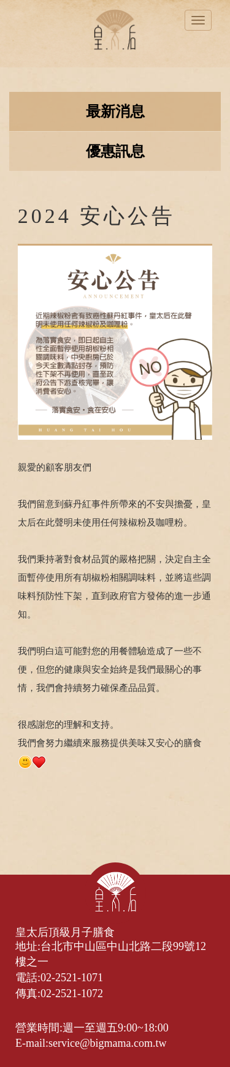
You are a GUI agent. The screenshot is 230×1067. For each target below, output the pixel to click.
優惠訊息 (115, 151)
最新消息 (115, 111)
